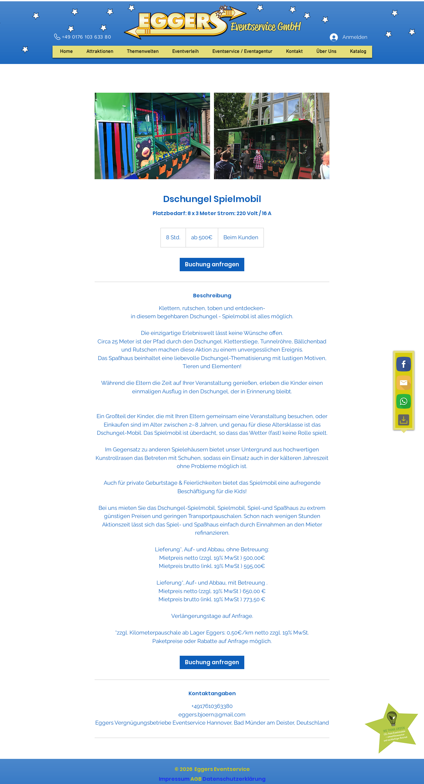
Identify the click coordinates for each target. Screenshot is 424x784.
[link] (212, 264)
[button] (326, 51)
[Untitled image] (152, 136)
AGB (196, 779)
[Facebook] (403, 364)
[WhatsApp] (403, 401)
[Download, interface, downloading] (403, 420)
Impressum (174, 779)
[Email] (403, 382)
